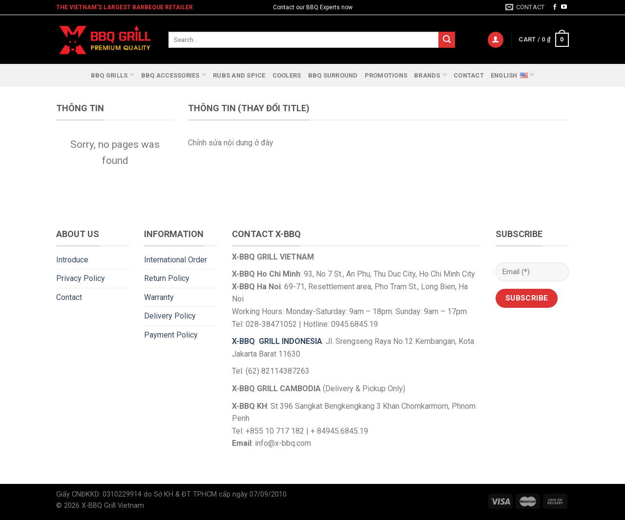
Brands (430, 74)
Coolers (286, 75)
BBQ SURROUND (333, 75)
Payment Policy (171, 335)
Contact (469, 75)
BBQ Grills (112, 74)
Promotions (386, 75)
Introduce (72, 259)
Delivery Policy (170, 315)
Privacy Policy (80, 278)
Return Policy (166, 278)
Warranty (159, 297)
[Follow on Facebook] (555, 7)
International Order (175, 259)
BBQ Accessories (173, 74)
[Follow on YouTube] (564, 7)
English (512, 74)
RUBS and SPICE (239, 75)
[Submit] (446, 40)
